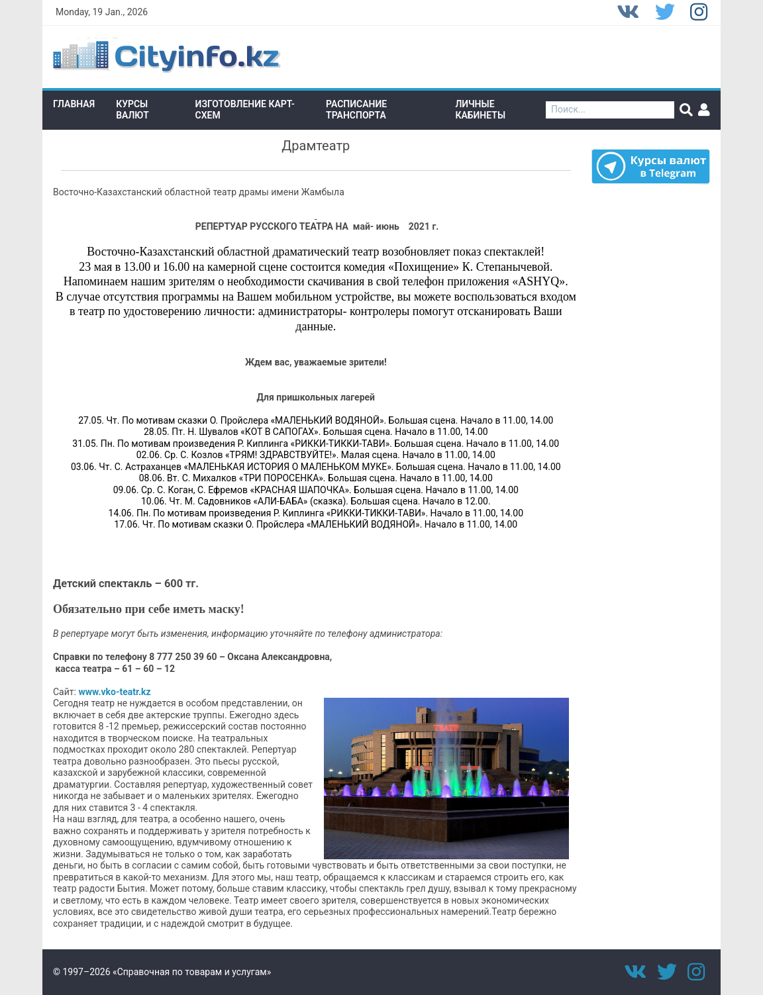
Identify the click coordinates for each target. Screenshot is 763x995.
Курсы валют (132, 110)
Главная (74, 104)
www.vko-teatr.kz (114, 692)
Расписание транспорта (356, 110)
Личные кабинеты (480, 110)
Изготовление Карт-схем (245, 110)
